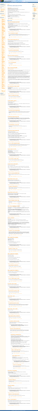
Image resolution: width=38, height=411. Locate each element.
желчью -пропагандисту (12, 399)
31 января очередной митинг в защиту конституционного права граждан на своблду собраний (3, 30)
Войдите (9, 31)
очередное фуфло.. (11, 385)
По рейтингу (26, 2)
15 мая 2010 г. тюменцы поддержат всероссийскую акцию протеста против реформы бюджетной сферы (3, 27)
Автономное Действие (35, 10)
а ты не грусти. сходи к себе (13, 158)
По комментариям (22, 2)
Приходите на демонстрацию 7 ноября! (3, 69)
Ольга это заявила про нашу (14, 95)
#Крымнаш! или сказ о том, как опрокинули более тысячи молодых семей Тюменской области (3, 24)
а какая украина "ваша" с (12, 100)
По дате (19, 2)
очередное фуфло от (12, 379)
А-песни (34, 8)
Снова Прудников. (3, 77)
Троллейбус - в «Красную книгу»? (3, 80)
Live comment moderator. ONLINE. (3, 32)
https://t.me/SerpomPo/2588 (12, 67)
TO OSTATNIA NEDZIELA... (3, 34)
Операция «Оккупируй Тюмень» (3, 59)
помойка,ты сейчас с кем (13, 248)
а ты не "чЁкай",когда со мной (14, 278)
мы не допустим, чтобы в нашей (13, 86)
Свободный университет (35, 9)
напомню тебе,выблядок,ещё (15, 328)
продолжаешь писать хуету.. (13, 178)
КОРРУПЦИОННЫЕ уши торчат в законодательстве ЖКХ (3, 22)
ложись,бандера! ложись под (14, 200)
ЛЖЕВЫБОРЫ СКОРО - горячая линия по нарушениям (3, 53)
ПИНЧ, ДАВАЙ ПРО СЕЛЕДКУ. (13, 237)
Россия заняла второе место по (13, 39)
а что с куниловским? (12, 62)
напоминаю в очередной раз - (16, 334)
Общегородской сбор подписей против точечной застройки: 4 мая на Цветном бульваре (3, 57)
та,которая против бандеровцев (14, 110)
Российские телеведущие (12, 370)
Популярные (15, 2)
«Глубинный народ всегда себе (13, 116)
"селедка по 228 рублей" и (13, 186)
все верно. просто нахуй (12, 283)
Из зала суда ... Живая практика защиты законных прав (3, 44)
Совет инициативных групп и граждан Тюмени (3, 79)
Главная (8, 4)
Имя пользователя (2, 6)
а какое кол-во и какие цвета (13, 163)
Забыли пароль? (2, 10)
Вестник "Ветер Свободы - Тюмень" (3, 40)
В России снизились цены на (13, 55)
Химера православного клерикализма (3, 84)
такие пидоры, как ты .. (16, 355)
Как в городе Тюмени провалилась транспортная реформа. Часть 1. (3, 47)
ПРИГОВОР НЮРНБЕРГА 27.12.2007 (3, 67)
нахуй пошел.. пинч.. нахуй (12, 308)
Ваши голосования (3, 15)
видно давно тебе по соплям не (14, 315)
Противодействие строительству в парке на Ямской (3, 73)
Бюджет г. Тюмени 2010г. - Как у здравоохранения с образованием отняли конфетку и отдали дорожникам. (3, 37)
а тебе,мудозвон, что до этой (14, 124)
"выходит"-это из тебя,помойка (14, 230)
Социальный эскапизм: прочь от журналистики (3, 88)
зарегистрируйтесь (12, 31)
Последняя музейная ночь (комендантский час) (3, 65)
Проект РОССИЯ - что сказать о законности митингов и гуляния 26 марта (3, 71)
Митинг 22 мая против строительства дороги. (3, 55)
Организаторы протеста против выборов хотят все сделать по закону (3, 62)
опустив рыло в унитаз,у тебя (14, 290)
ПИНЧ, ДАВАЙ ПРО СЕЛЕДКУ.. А (13, 270)
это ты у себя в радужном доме (14, 143)
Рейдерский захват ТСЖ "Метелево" (3, 74)
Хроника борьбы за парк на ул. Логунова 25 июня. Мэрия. (3, 86)
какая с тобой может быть (16, 349)
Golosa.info (6, 0)
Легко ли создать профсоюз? (3, 51)
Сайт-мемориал (12, 2)
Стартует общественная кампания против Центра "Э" (3, 19)
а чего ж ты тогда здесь (17, 364)
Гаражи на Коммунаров (3, 41)
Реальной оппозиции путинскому (14, 21)
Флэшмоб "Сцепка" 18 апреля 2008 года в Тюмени (3, 82)
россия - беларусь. (11, 217)
